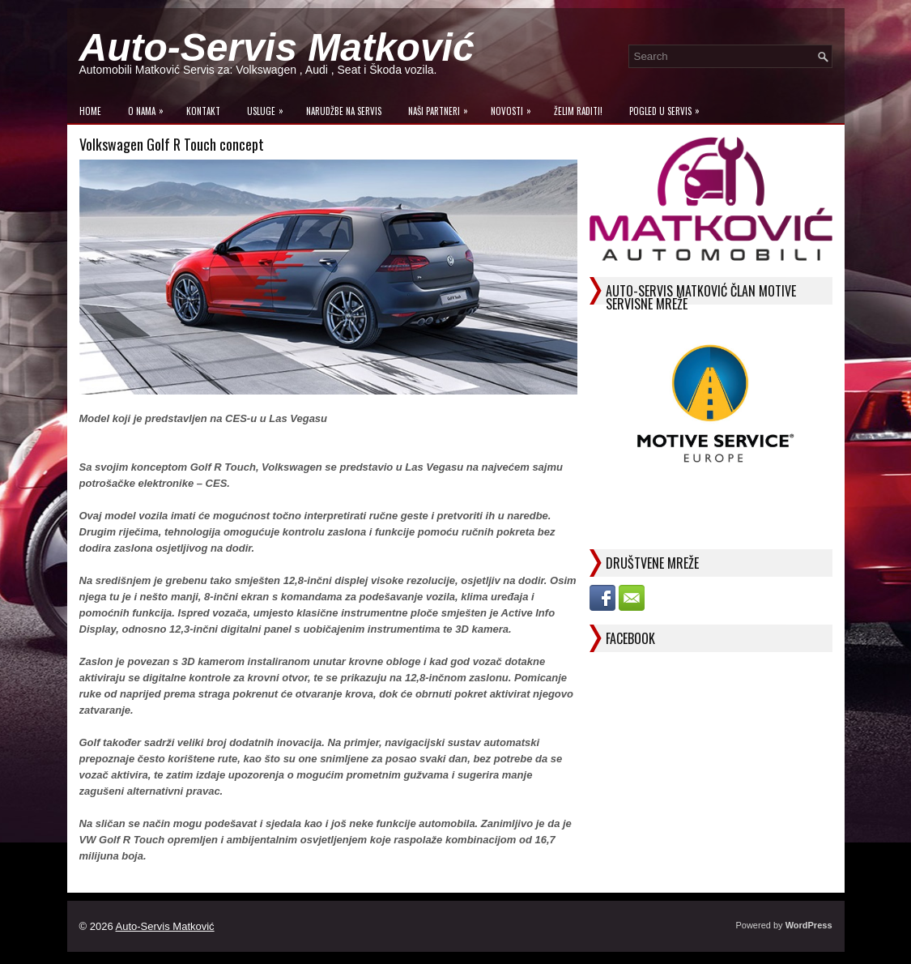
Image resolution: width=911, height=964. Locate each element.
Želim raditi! (578, 111)
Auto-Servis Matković (277, 47)
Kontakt (203, 111)
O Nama (150, 107)
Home (90, 111)
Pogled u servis (668, 107)
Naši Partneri (442, 107)
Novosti (515, 107)
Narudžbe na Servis (343, 111)
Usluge (269, 107)
